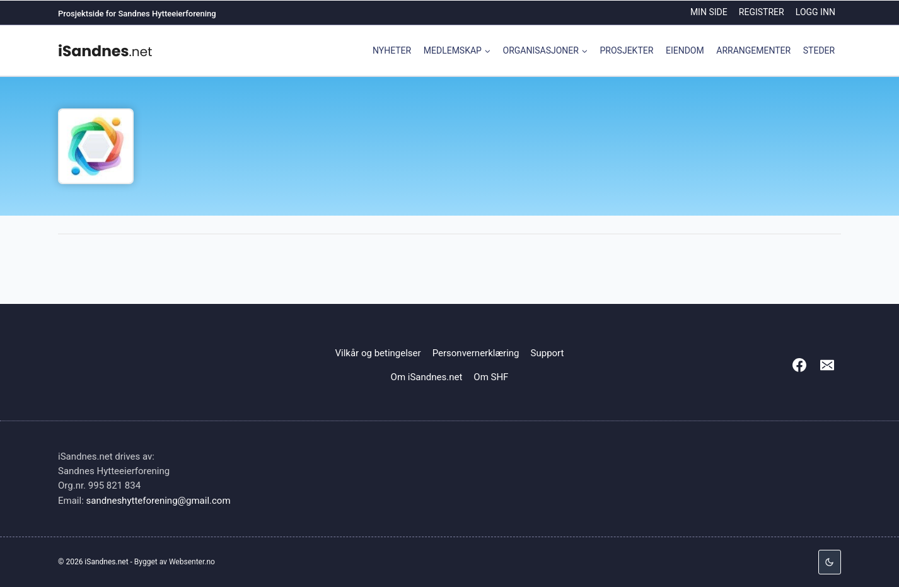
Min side (709, 12)
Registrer (761, 12)
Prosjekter (627, 50)
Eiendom (685, 50)
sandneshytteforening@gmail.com (158, 500)
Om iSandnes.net (427, 377)
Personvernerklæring (475, 353)
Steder (819, 50)
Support (547, 353)
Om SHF (490, 377)
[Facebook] (799, 365)
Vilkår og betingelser (378, 353)
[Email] (827, 365)
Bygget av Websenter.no (174, 561)
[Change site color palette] (829, 562)
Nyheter (392, 50)
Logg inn (815, 12)
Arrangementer (753, 50)
